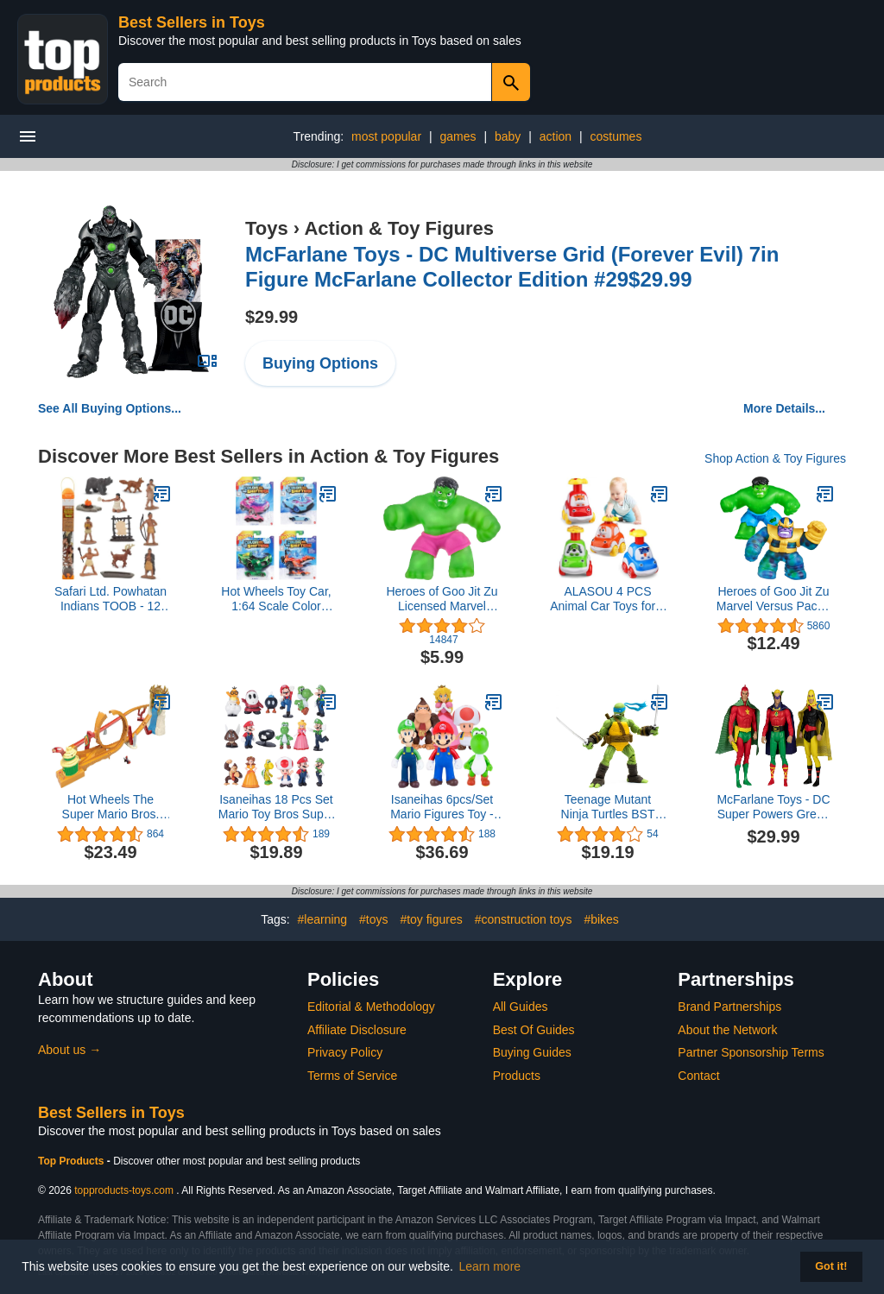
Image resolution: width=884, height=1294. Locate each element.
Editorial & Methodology (371, 1006)
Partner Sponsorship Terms (751, 1052)
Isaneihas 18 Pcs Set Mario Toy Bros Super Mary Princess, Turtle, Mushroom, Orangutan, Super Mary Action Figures (276, 807)
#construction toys (523, 919)
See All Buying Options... (109, 408)
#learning (323, 919)
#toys (373, 919)
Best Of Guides (534, 1030)
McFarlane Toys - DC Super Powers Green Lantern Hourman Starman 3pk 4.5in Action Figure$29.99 (773, 807)
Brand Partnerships (729, 1006)
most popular (386, 136)
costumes (615, 136)
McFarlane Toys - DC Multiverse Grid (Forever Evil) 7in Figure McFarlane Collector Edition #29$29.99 (512, 267)
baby (508, 136)
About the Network (727, 1030)
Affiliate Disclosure (357, 1030)
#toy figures (431, 919)
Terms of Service (352, 1076)
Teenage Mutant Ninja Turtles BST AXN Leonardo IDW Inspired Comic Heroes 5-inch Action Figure (607, 807)
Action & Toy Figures (399, 228)
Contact (698, 1076)
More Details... (784, 408)
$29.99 (271, 316)
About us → (69, 1050)
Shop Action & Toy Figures (775, 458)
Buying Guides (532, 1052)
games (457, 136)
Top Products (72, 1161)
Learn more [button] (490, 1266)
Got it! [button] (831, 1266)
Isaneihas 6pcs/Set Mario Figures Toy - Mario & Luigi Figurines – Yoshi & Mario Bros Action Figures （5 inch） (442, 807)
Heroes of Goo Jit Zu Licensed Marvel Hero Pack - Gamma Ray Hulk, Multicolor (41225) (441, 599)
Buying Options (320, 363)
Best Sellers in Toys (191, 22)
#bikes (601, 919)
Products (516, 1076)
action (555, 136)
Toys (266, 228)
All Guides (520, 1006)
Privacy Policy (344, 1052)
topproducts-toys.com (124, 1190)
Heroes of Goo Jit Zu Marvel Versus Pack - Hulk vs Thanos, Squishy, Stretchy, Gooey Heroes (773, 599)
